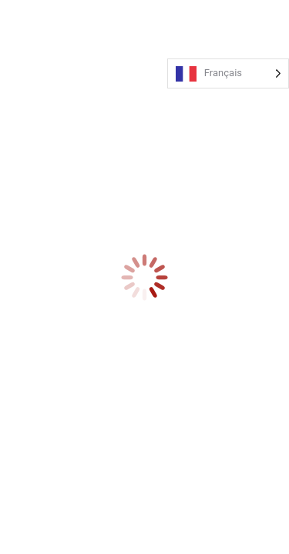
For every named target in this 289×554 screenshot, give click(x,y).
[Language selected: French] (228, 73)
